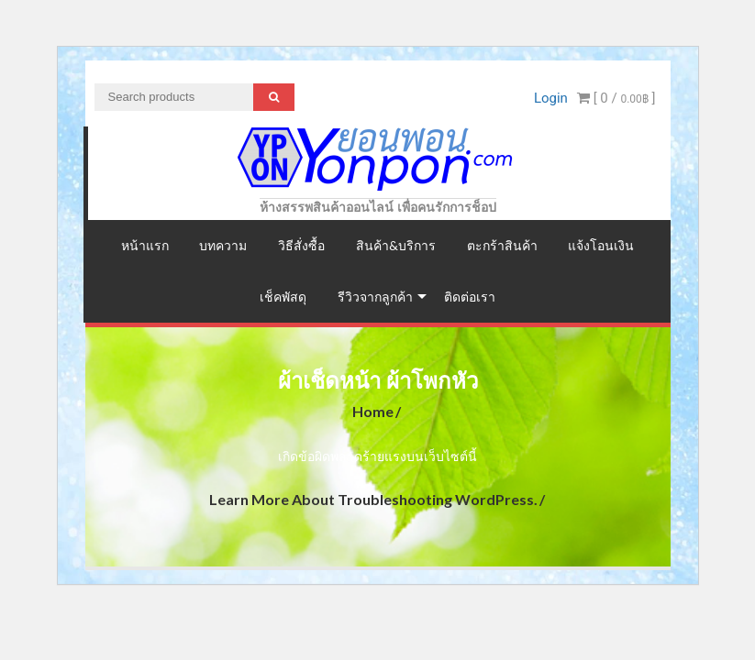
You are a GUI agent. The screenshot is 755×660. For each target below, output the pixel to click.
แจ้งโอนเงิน (601, 245)
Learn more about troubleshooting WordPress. (373, 499)
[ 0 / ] (616, 98)
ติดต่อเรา (469, 296)
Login (551, 98)
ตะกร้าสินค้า (502, 245)
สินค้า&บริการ (396, 245)
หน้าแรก (145, 245)
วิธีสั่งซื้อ (301, 245)
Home (373, 411)
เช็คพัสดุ (283, 296)
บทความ (223, 245)
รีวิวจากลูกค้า (375, 296)
